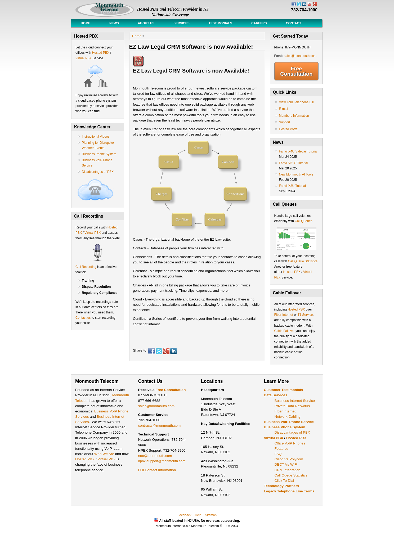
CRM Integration (288, 470)
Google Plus (166, 351)
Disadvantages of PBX (98, 172)
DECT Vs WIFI (286, 464)
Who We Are (104, 454)
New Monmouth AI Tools (296, 174)
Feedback (184, 515)
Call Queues (303, 221)
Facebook (151, 351)
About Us (146, 23)
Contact (293, 23)
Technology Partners (281, 486)
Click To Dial (284, 481)
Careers (259, 23)
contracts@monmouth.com (159, 426)
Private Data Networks (292, 406)
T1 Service (305, 315)
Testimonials (220, 23)
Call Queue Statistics (302, 261)
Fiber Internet (283, 315)
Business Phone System (99, 154)
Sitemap (211, 515)
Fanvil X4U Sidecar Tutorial (298, 151)
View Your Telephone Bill (296, 102)
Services (181, 23)
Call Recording (85, 267)
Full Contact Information (157, 470)
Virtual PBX (83, 58)
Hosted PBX (100, 53)
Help (198, 515)
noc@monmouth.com (155, 456)
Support (284, 122)
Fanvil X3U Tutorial (292, 186)
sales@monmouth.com (300, 56)
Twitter (159, 351)
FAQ (278, 454)
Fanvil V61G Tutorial (293, 163)
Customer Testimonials (283, 390)
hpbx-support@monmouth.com (162, 461)
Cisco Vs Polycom (289, 459)
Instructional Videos (96, 136)
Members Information (294, 116)
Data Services (275, 395)
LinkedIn (173, 351)
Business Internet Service (295, 401)
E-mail (283, 109)
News (114, 23)
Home (85, 23)
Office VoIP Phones (290, 443)
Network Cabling (288, 417)
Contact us (83, 318)
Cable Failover (284, 331)
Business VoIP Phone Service (289, 422)
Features (282, 449)
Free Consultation (296, 71)
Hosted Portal (288, 129)
